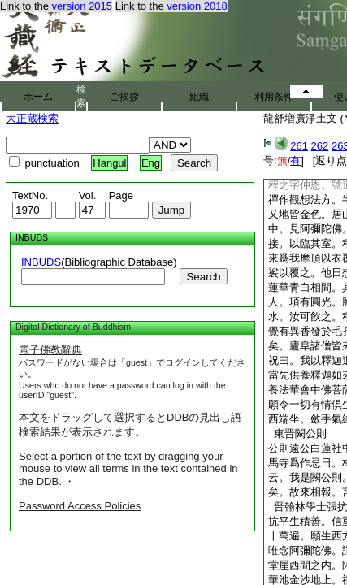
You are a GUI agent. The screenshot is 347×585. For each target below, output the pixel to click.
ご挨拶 (124, 96)
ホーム (38, 96)
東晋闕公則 (297, 433)
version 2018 (197, 6)
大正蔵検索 (32, 118)
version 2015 (82, 6)
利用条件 (273, 96)
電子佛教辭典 (50, 350)
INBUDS (41, 262)
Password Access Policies (80, 506)
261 (299, 146)
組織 (199, 96)
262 (320, 146)
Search (203, 277)
